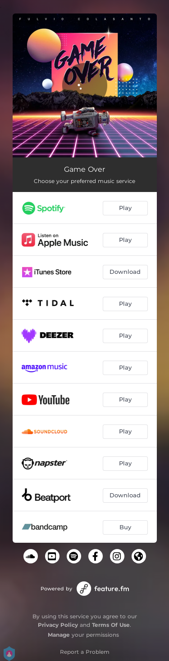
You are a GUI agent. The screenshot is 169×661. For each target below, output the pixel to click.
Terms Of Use (111, 624)
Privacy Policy (58, 624)
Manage (59, 634)
